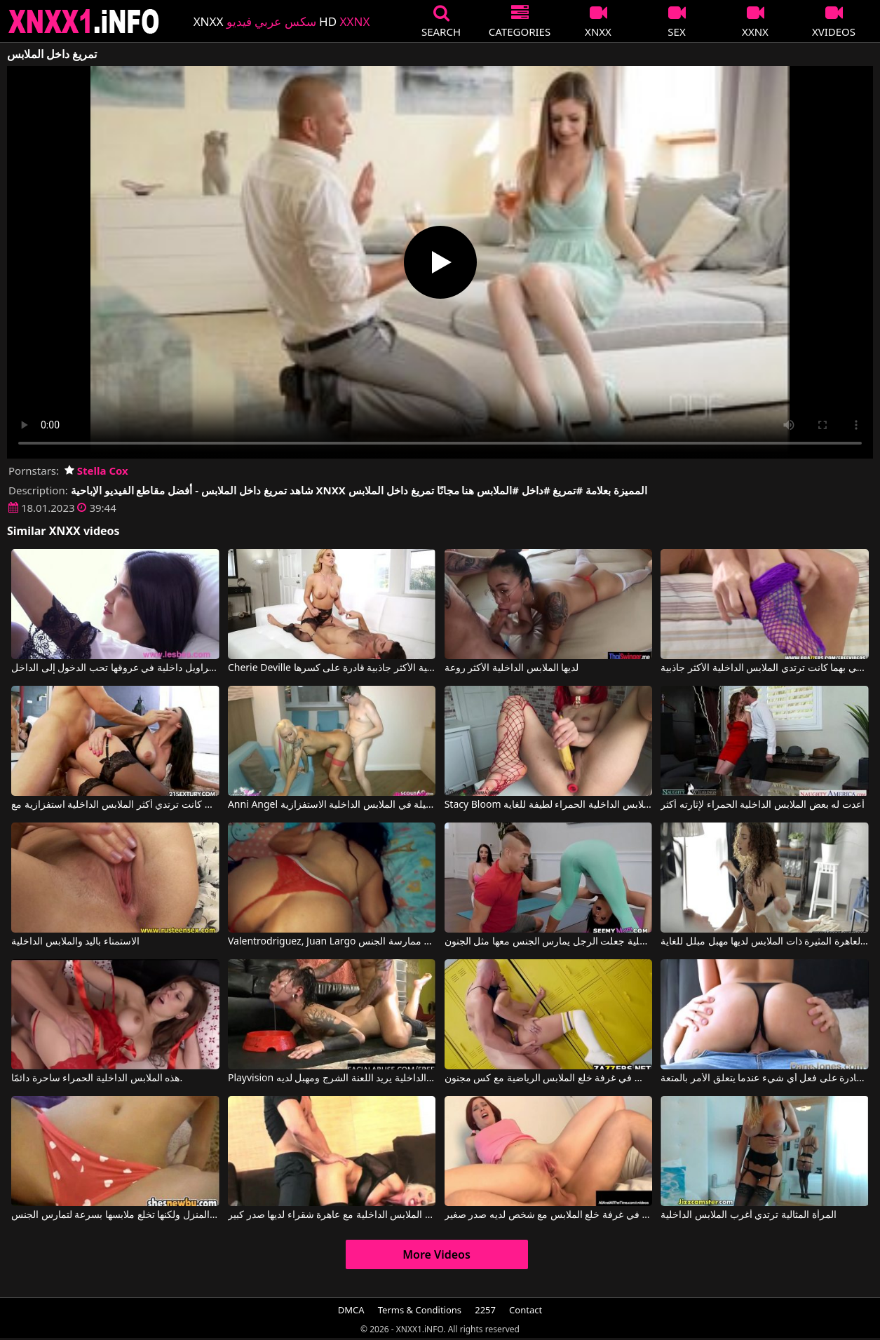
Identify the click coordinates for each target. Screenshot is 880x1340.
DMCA (351, 1310)
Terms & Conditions (419, 1310)
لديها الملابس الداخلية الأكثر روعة (512, 668)
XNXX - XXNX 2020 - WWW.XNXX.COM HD (84, 21)
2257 (485, 1310)
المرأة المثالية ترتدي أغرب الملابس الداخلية (748, 1215)
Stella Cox (96, 470)
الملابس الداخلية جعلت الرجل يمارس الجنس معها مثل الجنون (548, 941)
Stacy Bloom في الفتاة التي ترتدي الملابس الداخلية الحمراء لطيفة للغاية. (548, 805)
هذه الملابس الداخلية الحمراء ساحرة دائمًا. (96, 1078)
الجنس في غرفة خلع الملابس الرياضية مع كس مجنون (548, 1078)
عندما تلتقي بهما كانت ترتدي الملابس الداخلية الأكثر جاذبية (764, 668)
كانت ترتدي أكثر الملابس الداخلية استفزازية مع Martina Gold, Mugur (115, 805)
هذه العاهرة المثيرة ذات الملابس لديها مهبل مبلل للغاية (764, 941)
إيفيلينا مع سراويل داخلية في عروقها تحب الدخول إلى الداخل (115, 668)
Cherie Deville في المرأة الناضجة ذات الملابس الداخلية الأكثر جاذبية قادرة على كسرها (331, 668)
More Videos (436, 1254)
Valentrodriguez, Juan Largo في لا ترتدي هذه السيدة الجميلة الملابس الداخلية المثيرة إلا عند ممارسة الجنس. (331, 941)
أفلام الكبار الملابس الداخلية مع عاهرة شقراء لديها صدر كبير (331, 1215)
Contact (525, 1310)
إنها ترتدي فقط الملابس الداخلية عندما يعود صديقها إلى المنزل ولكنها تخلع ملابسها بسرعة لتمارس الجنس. (115, 1215)
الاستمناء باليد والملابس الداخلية (75, 941)
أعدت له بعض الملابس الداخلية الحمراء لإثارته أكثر (762, 805)
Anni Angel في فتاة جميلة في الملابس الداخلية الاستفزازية (331, 805)
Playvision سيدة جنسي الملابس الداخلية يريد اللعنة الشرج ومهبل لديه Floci (331, 1078)
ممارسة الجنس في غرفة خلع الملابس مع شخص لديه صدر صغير (548, 1215)
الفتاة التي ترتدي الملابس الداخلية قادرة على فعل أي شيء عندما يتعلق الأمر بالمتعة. (764, 1078)
